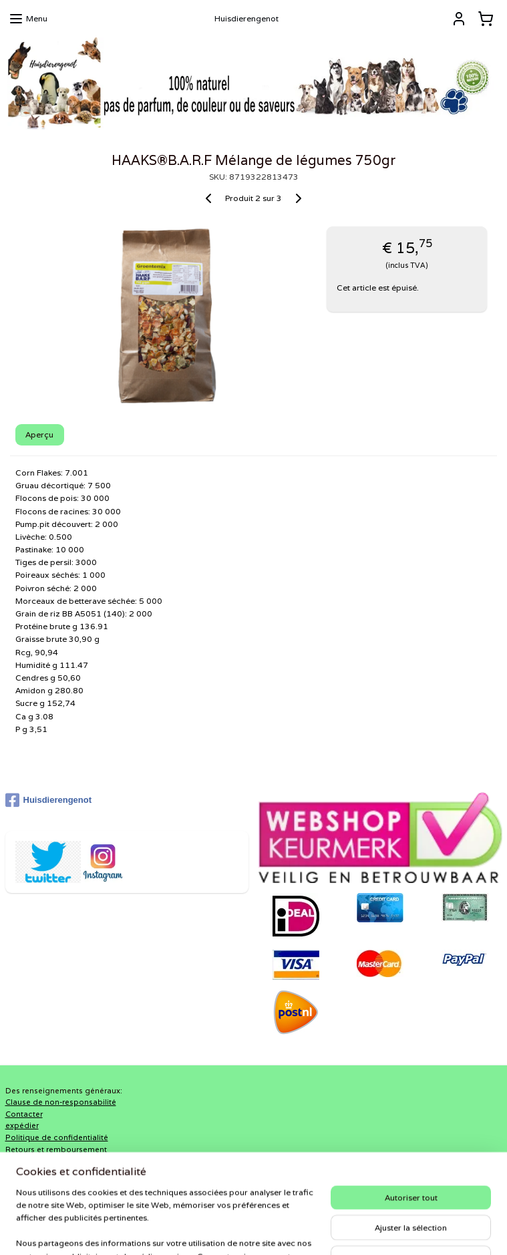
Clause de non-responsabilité (60, 1102)
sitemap (208, 1230)
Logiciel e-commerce (286, 1230)
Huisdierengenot (48, 800)
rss (235, 1230)
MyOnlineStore (409, 1230)
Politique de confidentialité (56, 1137)
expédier (22, 1125)
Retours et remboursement (56, 1149)
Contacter (24, 1114)
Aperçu (39, 434)
